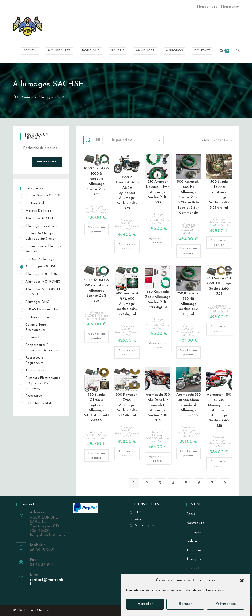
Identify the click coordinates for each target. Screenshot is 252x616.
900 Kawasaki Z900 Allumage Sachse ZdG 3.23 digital (127, 405)
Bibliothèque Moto (39, 403)
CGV (138, 519)
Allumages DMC (37, 302)
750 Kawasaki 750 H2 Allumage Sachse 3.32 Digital (188, 304)
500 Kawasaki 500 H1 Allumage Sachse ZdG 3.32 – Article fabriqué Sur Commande (188, 197)
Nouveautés (196, 523)
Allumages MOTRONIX (42, 281)
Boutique (193, 532)
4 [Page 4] (173, 483)
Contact (193, 568)
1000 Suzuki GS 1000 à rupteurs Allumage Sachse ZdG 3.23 (96, 181)
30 (219, 140)
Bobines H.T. (34, 337)
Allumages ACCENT (40, 218)
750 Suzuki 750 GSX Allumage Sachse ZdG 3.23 (219, 286)
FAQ (138, 512)
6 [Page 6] (199, 483)
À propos (193, 559)
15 (214, 140)
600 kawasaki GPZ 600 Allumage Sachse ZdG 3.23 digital (127, 304)
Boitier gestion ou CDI (42, 195)
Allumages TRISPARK (41, 274)
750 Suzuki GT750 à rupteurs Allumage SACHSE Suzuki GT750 (96, 407)
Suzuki (103, 212)
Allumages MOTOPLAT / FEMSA (42, 292)
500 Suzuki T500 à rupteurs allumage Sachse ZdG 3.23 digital (219, 195)
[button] (241, 580)
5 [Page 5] (186, 483)
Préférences (225, 604)
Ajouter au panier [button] (96, 229)
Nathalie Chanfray (37, 610)
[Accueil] (14, 97)
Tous (228, 140)
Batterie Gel (34, 203)
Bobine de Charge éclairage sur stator (40, 236)
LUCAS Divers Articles (41, 309)
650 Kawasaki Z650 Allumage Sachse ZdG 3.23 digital (157, 299)
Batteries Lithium (38, 317)
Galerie (192, 541)
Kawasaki (121, 226)
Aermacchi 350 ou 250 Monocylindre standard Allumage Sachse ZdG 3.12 (219, 410)
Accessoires (33, 396)
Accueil (191, 514)
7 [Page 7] (212, 483)
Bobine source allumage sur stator (43, 249)
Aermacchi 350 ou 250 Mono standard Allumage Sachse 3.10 (188, 405)
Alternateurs (34, 370)
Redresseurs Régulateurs (34, 360)
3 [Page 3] (160, 483)
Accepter (145, 604)
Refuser (185, 604)
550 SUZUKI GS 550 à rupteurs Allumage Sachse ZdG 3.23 (96, 290)
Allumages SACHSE (52, 97)
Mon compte (207, 6)
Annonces (194, 550)
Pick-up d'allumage (39, 259)
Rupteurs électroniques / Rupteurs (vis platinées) (42, 383)
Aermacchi (157, 432)
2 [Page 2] (147, 483)
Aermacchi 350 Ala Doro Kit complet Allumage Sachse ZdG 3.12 (158, 407)
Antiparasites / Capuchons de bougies (42, 347)
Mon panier (230, 6)
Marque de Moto (130, 228)
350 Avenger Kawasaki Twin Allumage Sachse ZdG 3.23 (158, 192)
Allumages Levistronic (41, 226)
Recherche (47, 161)
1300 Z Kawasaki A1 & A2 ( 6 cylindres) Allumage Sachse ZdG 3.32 (127, 193)
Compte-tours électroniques (36, 327)
